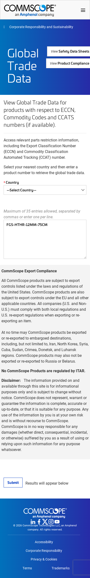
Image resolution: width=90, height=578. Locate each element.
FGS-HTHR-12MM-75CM (45, 239)
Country (11, 182)
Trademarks (61, 568)
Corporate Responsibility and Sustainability (41, 26)
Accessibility (44, 542)
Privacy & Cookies (44, 559)
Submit (12, 482)
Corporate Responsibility (44, 550)
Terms (27, 568)
